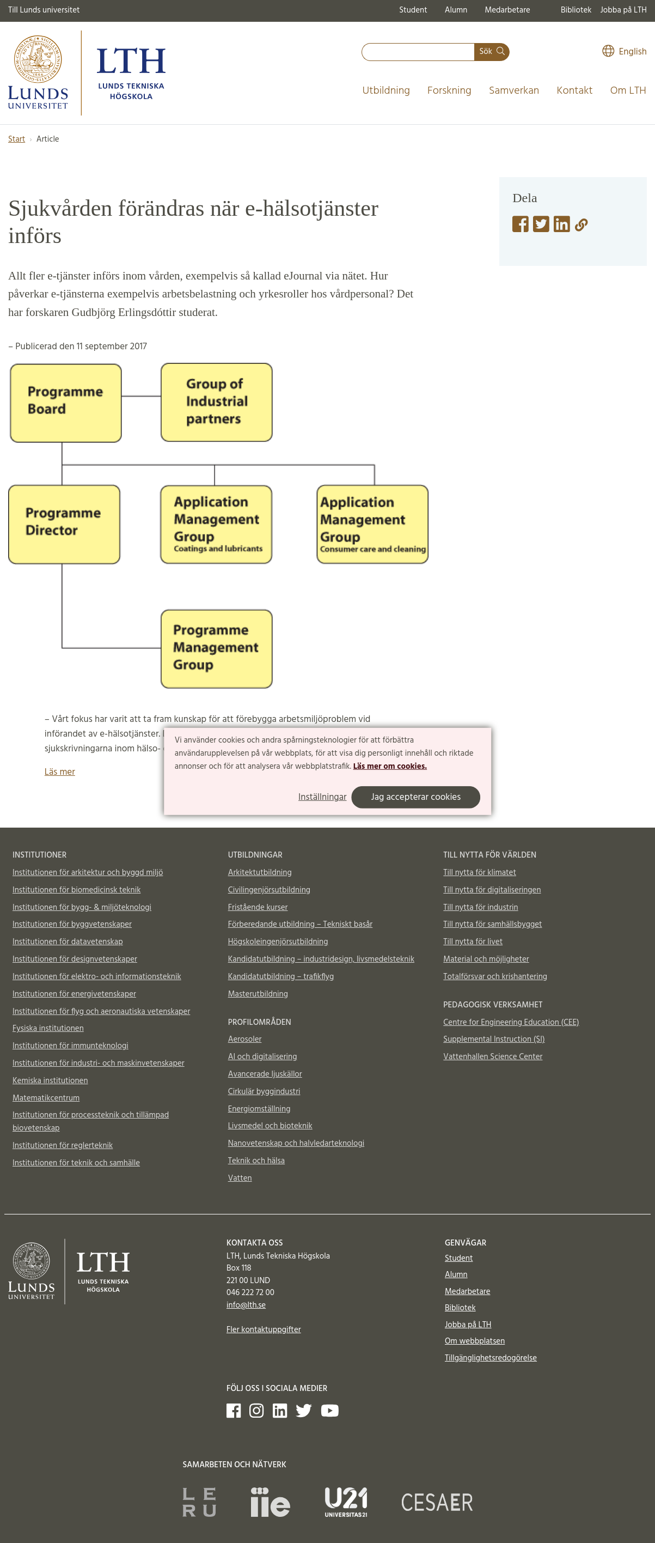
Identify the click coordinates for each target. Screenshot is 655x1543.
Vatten (240, 1178)
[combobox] (418, 52)
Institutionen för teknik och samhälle (76, 1163)
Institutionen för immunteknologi (70, 1046)
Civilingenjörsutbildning (269, 890)
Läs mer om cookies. (390, 766)
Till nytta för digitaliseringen (492, 890)
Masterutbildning (258, 994)
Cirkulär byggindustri (264, 1091)
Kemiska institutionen (50, 1081)
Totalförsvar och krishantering (495, 976)
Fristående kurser (258, 907)
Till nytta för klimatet (479, 872)
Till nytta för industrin (480, 907)
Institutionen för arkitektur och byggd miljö (88, 872)
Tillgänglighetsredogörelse (491, 1358)
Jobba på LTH (623, 10)
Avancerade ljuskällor (265, 1074)
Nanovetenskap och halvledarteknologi (296, 1143)
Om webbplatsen (475, 1341)
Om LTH (628, 91)
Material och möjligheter (486, 959)
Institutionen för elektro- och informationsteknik (97, 976)
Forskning (449, 91)
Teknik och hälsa (256, 1161)
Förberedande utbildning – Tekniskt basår (300, 924)
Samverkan (514, 91)
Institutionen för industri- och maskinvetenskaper (99, 1063)
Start (16, 139)
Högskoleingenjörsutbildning (278, 942)
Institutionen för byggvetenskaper (72, 924)
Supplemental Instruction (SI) (493, 1039)
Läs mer (60, 772)
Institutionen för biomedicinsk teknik (76, 890)
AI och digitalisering (262, 1057)
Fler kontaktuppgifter (264, 1330)
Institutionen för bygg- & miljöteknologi (82, 907)
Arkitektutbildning (260, 872)
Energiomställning (259, 1109)
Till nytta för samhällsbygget (492, 924)
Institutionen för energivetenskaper (74, 994)
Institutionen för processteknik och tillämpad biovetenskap (91, 1122)
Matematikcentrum (46, 1098)
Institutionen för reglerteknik (63, 1145)
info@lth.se (246, 1305)
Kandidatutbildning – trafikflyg (281, 976)
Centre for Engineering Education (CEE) (511, 1022)
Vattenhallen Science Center (492, 1057)
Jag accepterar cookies (416, 797)
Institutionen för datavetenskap (68, 942)
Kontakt (574, 91)
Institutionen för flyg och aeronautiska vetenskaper (101, 1011)
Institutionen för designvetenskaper (75, 959)
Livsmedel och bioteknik (270, 1126)
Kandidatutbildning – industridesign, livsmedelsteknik (321, 959)
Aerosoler (245, 1039)
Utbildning (386, 91)
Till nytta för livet (473, 942)
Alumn (456, 10)
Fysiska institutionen (48, 1028)
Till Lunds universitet (44, 10)
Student (413, 10)
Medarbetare (507, 10)
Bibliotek (576, 10)
